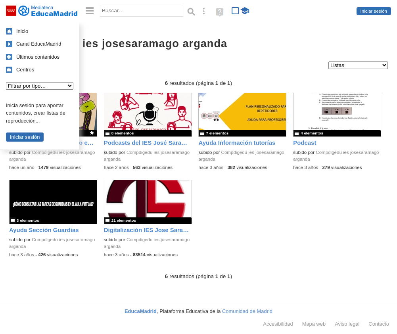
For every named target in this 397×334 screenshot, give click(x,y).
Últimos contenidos (37, 57)
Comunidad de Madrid (247, 311)
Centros (25, 70)
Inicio (22, 31)
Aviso (347, 324)
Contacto (378, 324)
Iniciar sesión (374, 11)
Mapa (314, 324)
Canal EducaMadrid (38, 44)
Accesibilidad (278, 324)
